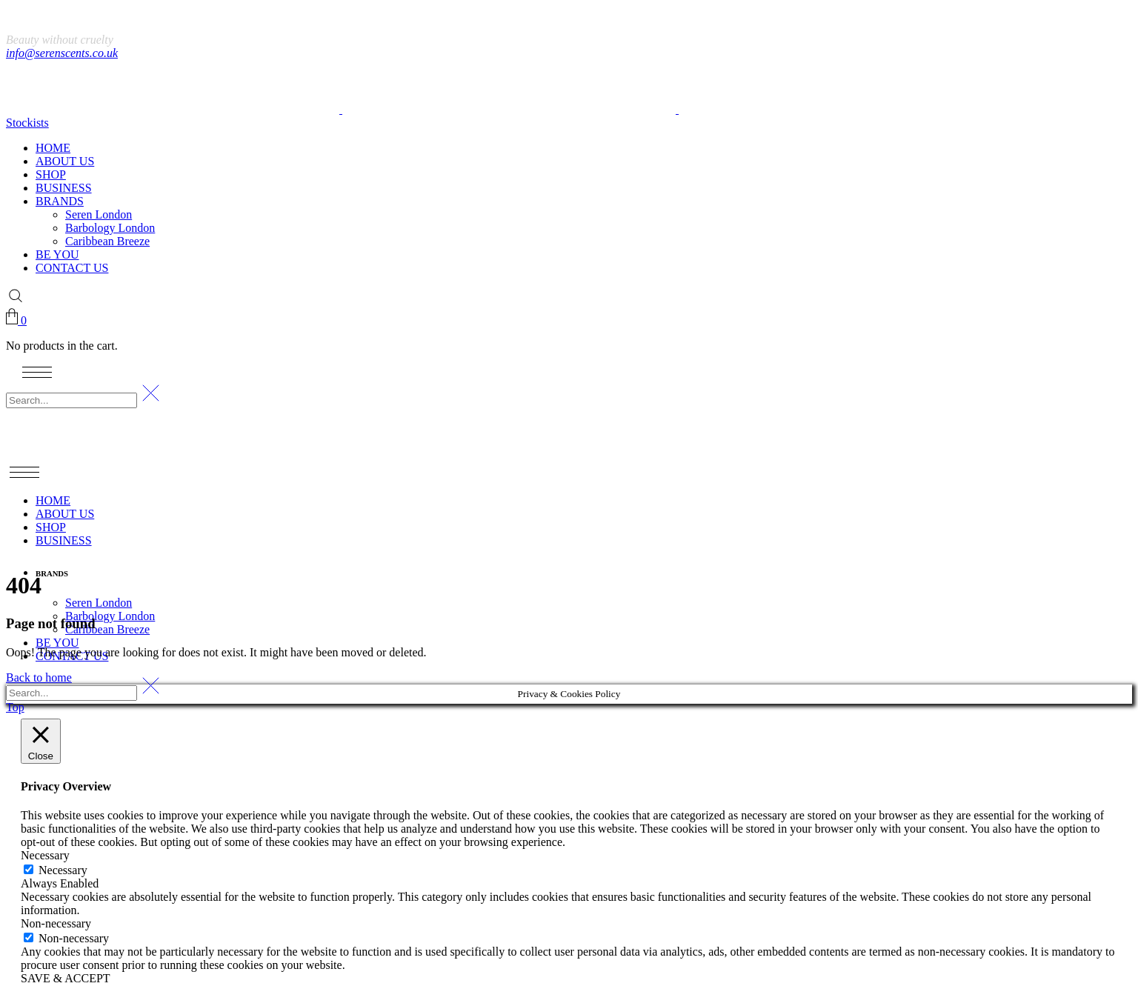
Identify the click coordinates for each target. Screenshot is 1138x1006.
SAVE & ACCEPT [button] (65, 978)
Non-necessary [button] (56, 923)
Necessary (63, 870)
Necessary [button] (45, 855)
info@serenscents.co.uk (62, 53)
